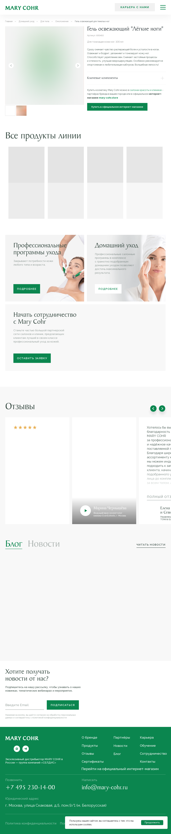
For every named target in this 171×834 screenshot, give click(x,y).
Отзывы (88, 753)
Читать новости (151, 544)
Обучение (148, 745)
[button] (32, 358)
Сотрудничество (153, 753)
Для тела (44, 21)
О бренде (89, 737)
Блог (13, 544)
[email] (24, 705)
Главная (9, 21)
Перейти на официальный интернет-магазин (120, 769)
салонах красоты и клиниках (146, 90)
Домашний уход (26, 21)
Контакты (147, 761)
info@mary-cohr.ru (105, 788)
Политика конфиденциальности (30, 823)
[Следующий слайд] (77, 65)
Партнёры (122, 737)
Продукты (90, 745)
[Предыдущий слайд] (11, 65)
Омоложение (62, 21)
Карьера (147, 737)
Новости (44, 544)
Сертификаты (93, 761)
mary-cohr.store (108, 97)
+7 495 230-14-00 (30, 788)
